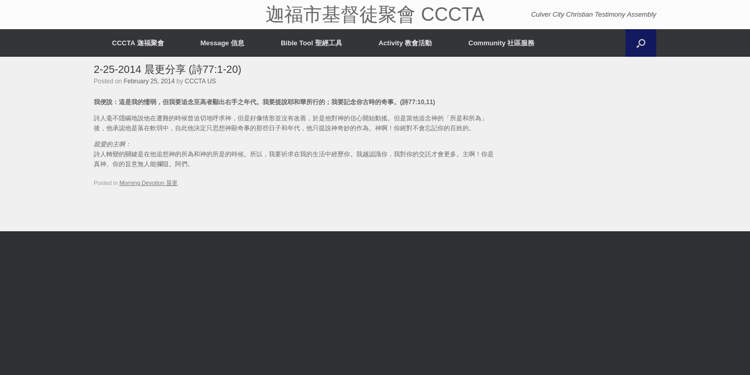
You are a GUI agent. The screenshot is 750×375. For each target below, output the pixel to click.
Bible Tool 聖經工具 (311, 43)
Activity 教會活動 (405, 43)
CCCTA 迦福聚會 (138, 43)
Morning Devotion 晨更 (148, 183)
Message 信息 (223, 43)
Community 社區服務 (501, 43)
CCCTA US (200, 81)
